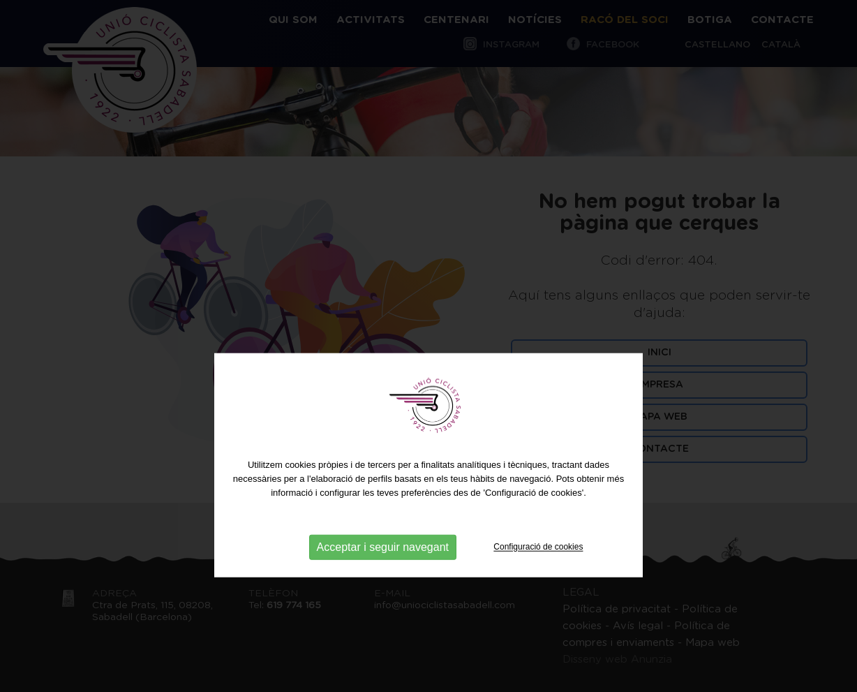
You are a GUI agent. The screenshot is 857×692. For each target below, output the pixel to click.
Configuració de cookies (538, 572)
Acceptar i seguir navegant (383, 573)
